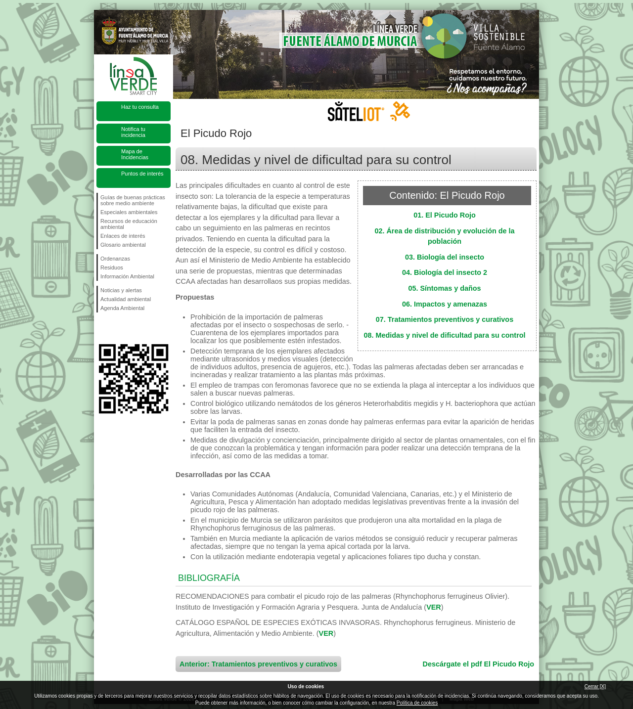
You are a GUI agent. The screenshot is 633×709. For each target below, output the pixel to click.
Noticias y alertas (121, 290)
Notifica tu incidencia (133, 132)
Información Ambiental (127, 276)
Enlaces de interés (122, 236)
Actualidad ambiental (125, 299)
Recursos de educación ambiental (128, 224)
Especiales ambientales (129, 212)
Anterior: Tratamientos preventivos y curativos (258, 664)
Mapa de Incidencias (134, 154)
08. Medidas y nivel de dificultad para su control (444, 335)
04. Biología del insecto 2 (444, 272)
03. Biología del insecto (444, 257)
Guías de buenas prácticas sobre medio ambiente (132, 200)
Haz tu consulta (140, 107)
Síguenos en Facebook (102, 328)
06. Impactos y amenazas (444, 304)
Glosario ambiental (123, 245)
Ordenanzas (115, 259)
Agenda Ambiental (122, 308)
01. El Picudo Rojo (444, 215)
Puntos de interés (142, 174)
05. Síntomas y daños (444, 288)
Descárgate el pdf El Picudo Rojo (478, 664)
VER (433, 607)
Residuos (111, 267)
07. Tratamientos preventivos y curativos (444, 319)
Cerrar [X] (595, 686)
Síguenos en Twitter (119, 328)
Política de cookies (417, 703)
